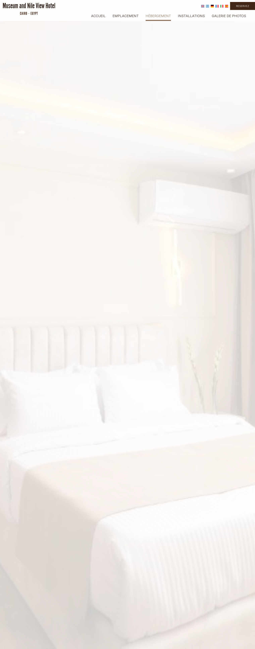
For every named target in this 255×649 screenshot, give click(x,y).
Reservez (242, 6)
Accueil (98, 16)
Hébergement (158, 16)
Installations (191, 16)
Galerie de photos (229, 16)
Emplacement (126, 16)
